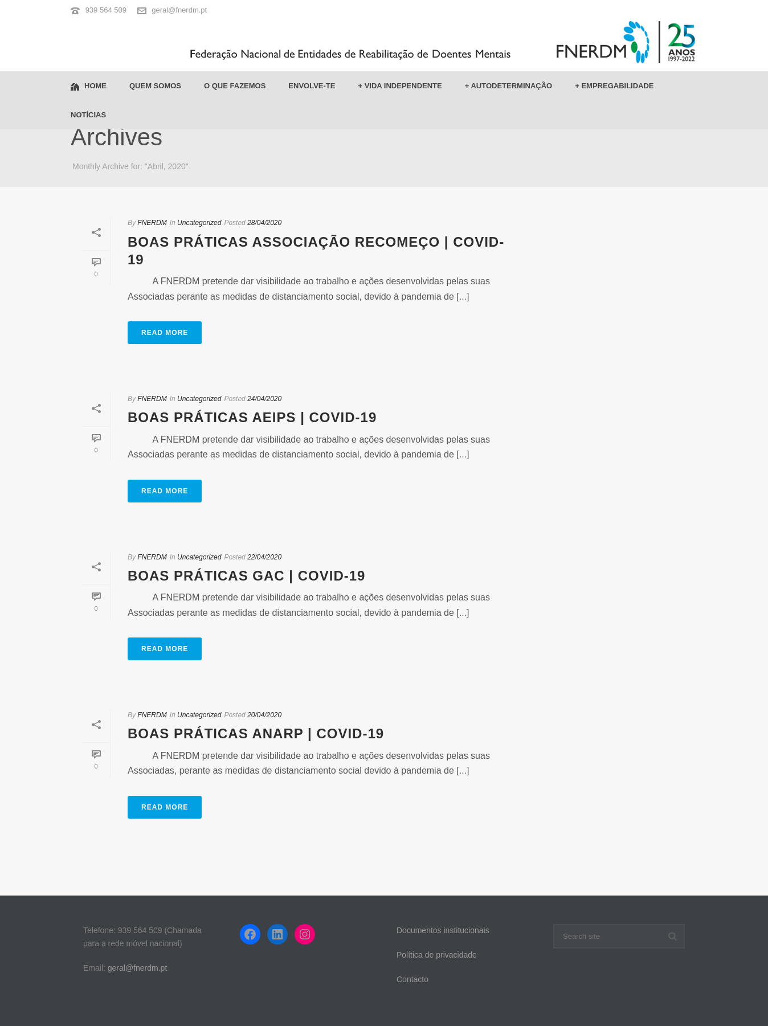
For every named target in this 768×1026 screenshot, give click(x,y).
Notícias (88, 115)
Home (89, 86)
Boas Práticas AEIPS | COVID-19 (252, 417)
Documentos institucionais (443, 930)
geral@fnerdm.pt (179, 10)
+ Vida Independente (400, 85)
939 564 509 (105, 10)
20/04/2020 (264, 715)
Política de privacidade (437, 954)
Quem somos (155, 85)
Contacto (412, 979)
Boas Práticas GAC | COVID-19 (246, 575)
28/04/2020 (264, 223)
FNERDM (151, 223)
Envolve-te (311, 85)
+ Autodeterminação (508, 85)
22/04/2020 (264, 557)
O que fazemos (234, 85)
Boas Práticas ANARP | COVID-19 (256, 733)
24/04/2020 (264, 399)
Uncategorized (199, 223)
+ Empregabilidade (614, 85)
